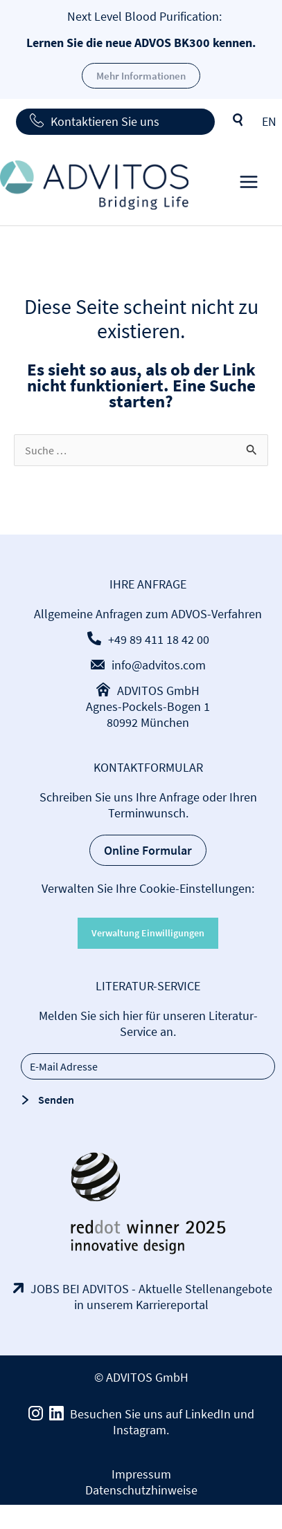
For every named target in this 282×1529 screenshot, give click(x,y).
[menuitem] (269, 121)
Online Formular (148, 850)
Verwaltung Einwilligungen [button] (147, 933)
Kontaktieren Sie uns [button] (105, 121)
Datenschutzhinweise (141, 1490)
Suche (238, 120)
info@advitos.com (159, 665)
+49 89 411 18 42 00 (158, 639)
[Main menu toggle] (248, 185)
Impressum (141, 1474)
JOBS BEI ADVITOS (79, 1289)
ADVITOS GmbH (158, 690)
